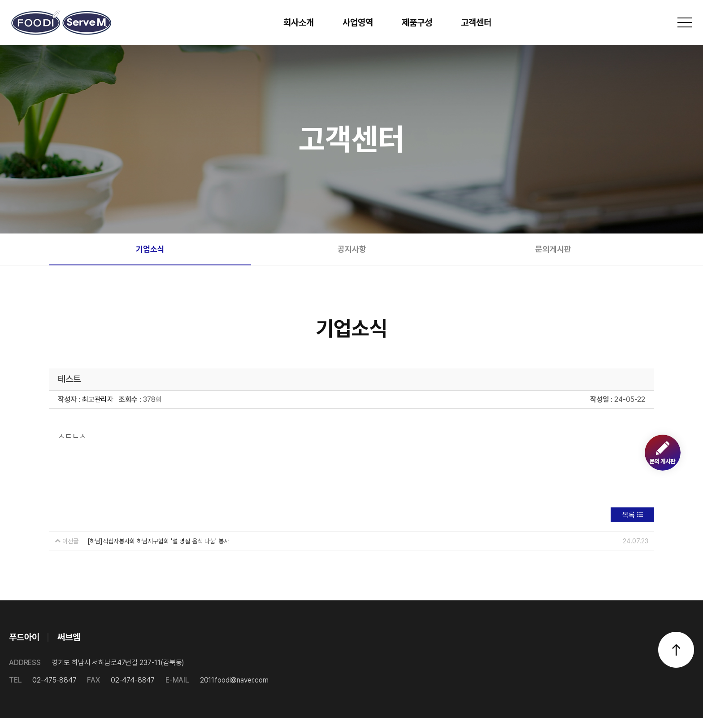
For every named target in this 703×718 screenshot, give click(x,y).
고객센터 (476, 22)
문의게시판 (553, 249)
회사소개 (298, 22)
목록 (628, 515)
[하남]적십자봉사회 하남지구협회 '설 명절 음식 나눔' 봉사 (158, 541)
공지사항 (352, 249)
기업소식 (150, 249)
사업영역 (358, 22)
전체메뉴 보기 (684, 22)
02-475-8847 (43, 680)
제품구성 (417, 22)
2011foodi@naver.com (217, 680)
